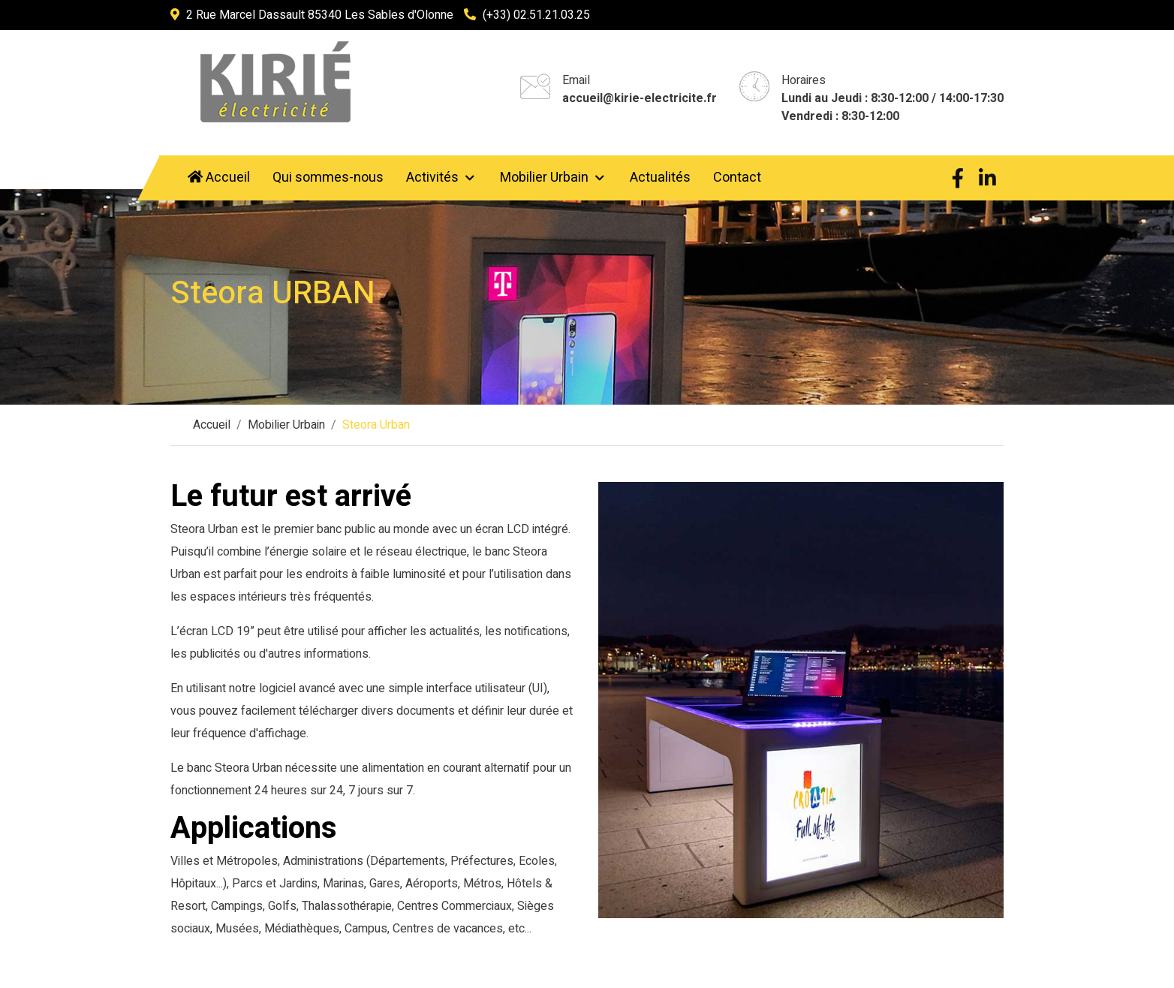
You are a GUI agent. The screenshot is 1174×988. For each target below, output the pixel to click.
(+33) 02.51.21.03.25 (536, 15)
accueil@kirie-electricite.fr (639, 98)
